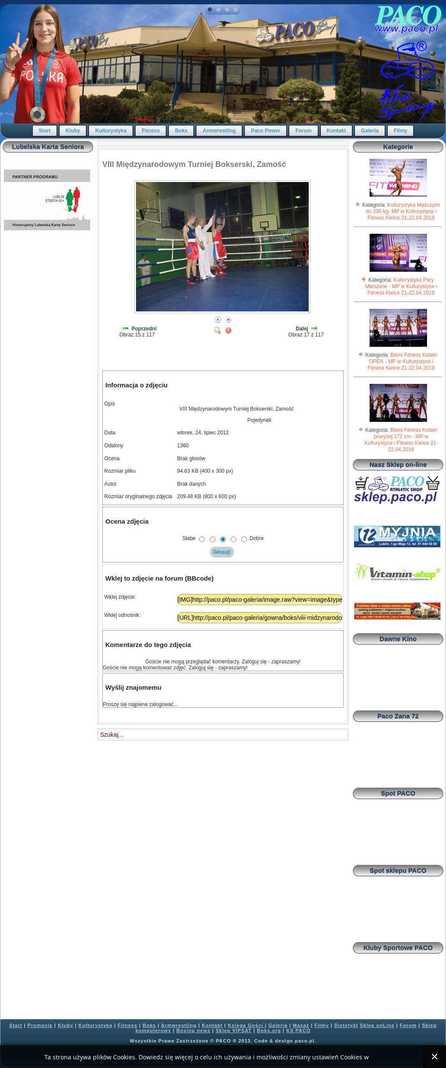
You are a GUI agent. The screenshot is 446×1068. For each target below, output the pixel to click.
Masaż (301, 1025)
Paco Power (265, 131)
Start (45, 131)
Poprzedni (144, 329)
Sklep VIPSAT (234, 1030)
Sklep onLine (377, 1025)
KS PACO (298, 1030)
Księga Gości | (247, 1025)
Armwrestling (219, 131)
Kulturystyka (111, 131)
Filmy (400, 131)
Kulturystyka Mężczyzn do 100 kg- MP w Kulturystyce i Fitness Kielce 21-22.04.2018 (403, 211)
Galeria (370, 131)
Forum (303, 131)
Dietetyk (345, 1025)
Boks (181, 131)
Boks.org (269, 1030)
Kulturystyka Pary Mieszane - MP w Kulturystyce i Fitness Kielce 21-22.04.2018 (401, 286)
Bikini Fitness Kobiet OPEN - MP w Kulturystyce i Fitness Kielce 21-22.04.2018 (402, 361)
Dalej (302, 329)
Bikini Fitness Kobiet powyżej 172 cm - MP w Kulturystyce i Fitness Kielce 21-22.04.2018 (401, 439)
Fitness (151, 131)
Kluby (73, 131)
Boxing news (193, 1030)
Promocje (40, 1025)
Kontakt (336, 131)
